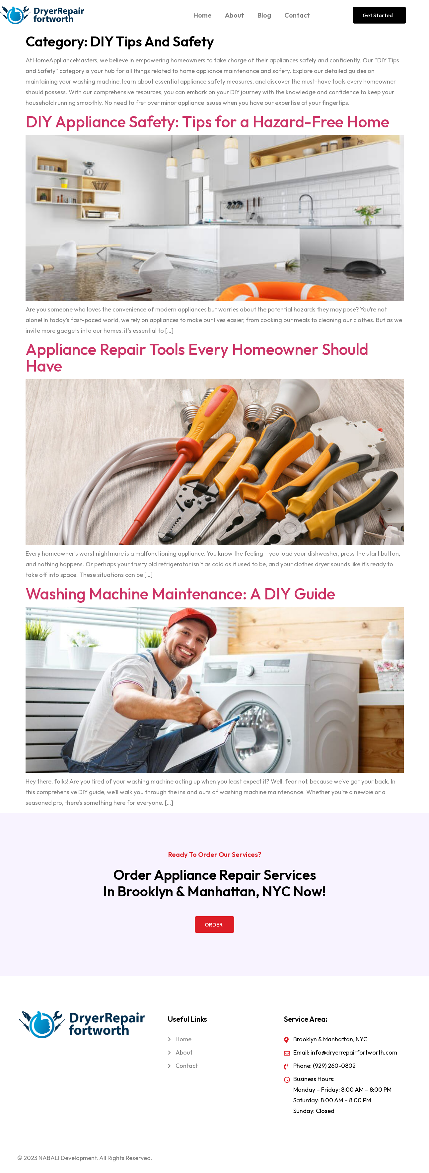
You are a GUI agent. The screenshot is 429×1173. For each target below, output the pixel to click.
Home (202, 15)
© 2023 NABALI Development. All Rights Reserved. (84, 1158)
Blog (264, 15)
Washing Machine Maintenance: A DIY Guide (180, 593)
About (234, 15)
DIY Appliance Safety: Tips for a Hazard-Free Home (207, 121)
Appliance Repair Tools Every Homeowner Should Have (197, 357)
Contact (297, 15)
